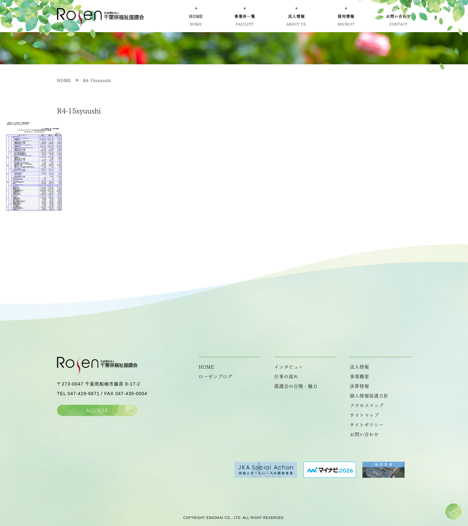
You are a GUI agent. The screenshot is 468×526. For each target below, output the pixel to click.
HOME (206, 367)
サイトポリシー (367, 424)
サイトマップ (364, 415)
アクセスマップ (367, 405)
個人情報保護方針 (369, 396)
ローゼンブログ (215, 376)
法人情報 (359, 367)
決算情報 (359, 386)
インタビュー (288, 367)
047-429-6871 (83, 393)
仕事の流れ (286, 376)
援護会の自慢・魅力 (296, 386)
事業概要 (359, 376)
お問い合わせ (364, 434)
